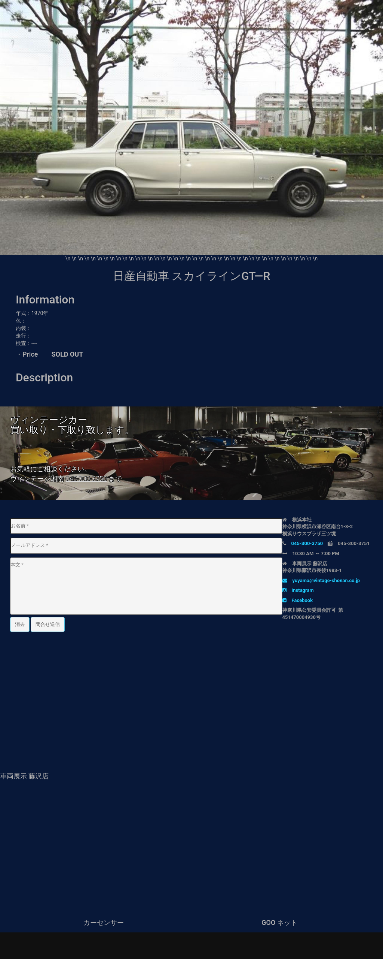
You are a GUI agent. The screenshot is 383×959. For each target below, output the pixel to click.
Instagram (298, 590)
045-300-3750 (86, 478)
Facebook (297, 600)
